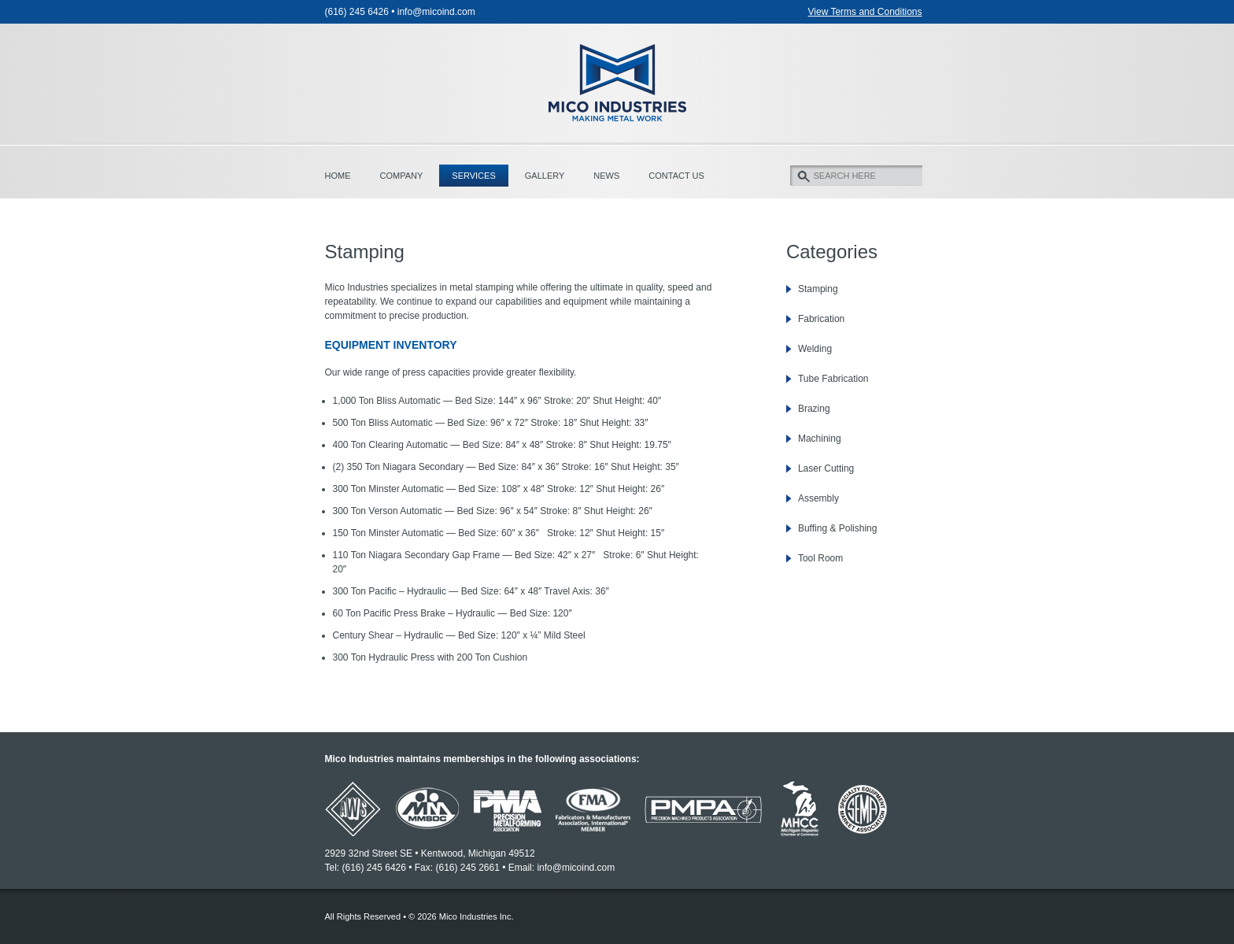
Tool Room (820, 558)
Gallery (545, 175)
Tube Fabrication (833, 378)
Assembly (818, 498)
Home (338, 175)
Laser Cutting (826, 468)
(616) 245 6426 (357, 11)
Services (473, 175)
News (606, 175)
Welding (815, 348)
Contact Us (676, 175)
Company (401, 175)
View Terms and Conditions (865, 11)
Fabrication (821, 318)
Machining (819, 438)
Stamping (818, 288)
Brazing (814, 408)
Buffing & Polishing (837, 528)
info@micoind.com (436, 11)
